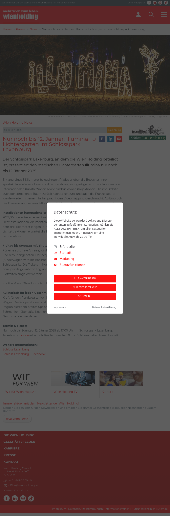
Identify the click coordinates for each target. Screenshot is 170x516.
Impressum (60, 307)
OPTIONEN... (85, 296)
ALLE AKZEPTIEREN (85, 278)
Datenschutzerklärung (104, 307)
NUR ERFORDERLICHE (85, 287)
